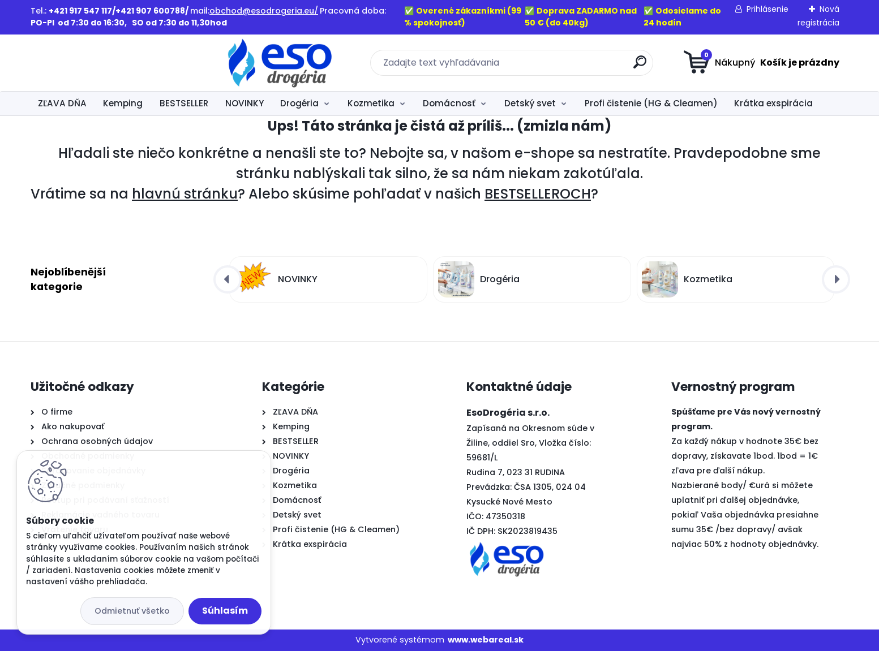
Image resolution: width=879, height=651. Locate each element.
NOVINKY (244, 103)
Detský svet (530, 103)
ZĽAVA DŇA (62, 103)
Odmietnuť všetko (132, 610)
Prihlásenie (767, 9)
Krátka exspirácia (773, 103)
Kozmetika (371, 103)
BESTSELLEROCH (537, 193)
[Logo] (100, 63)
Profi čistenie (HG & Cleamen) (651, 103)
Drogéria (299, 103)
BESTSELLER (184, 103)
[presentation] (227, 279)
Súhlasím (225, 610)
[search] (549, 66)
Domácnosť (449, 103)
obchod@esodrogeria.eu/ (263, 10)
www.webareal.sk (486, 639)
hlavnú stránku (185, 193)
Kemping (123, 103)
